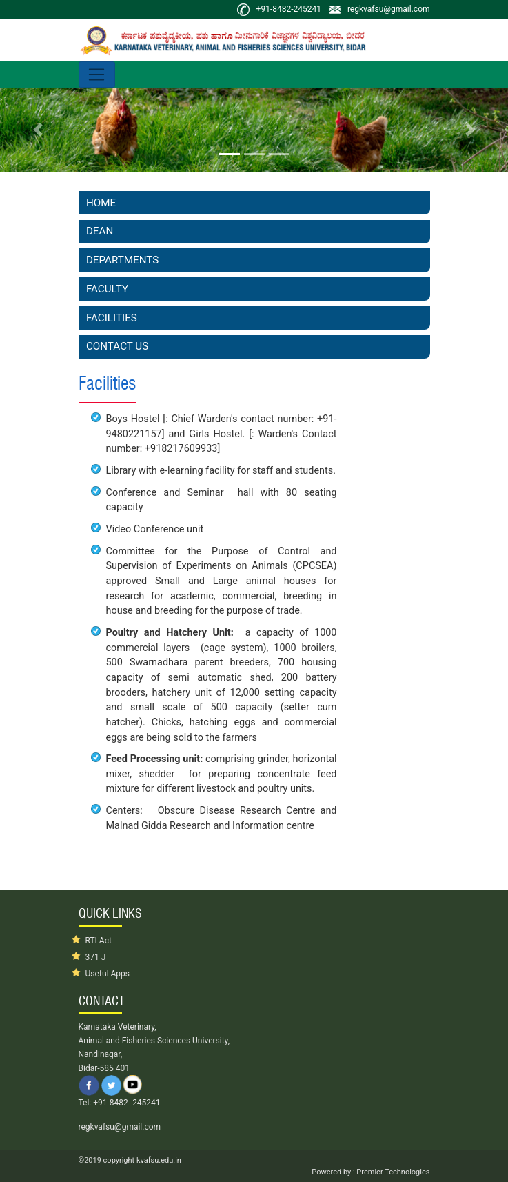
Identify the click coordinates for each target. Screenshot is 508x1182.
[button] (38, 130)
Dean (99, 231)
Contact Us (117, 346)
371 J (95, 957)
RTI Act (98, 940)
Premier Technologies (392, 1172)
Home (101, 203)
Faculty (107, 289)
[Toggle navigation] (97, 74)
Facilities (111, 318)
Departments (122, 260)
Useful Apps (107, 974)
